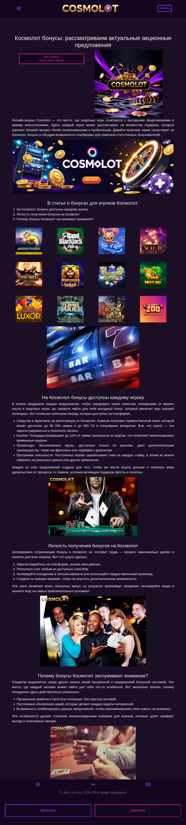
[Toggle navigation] (19, 8)
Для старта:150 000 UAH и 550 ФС (51, 59)
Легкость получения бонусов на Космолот (48, 214)
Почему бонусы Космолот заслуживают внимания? (55, 219)
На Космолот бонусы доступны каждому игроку (52, 209)
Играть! (164, 8)
